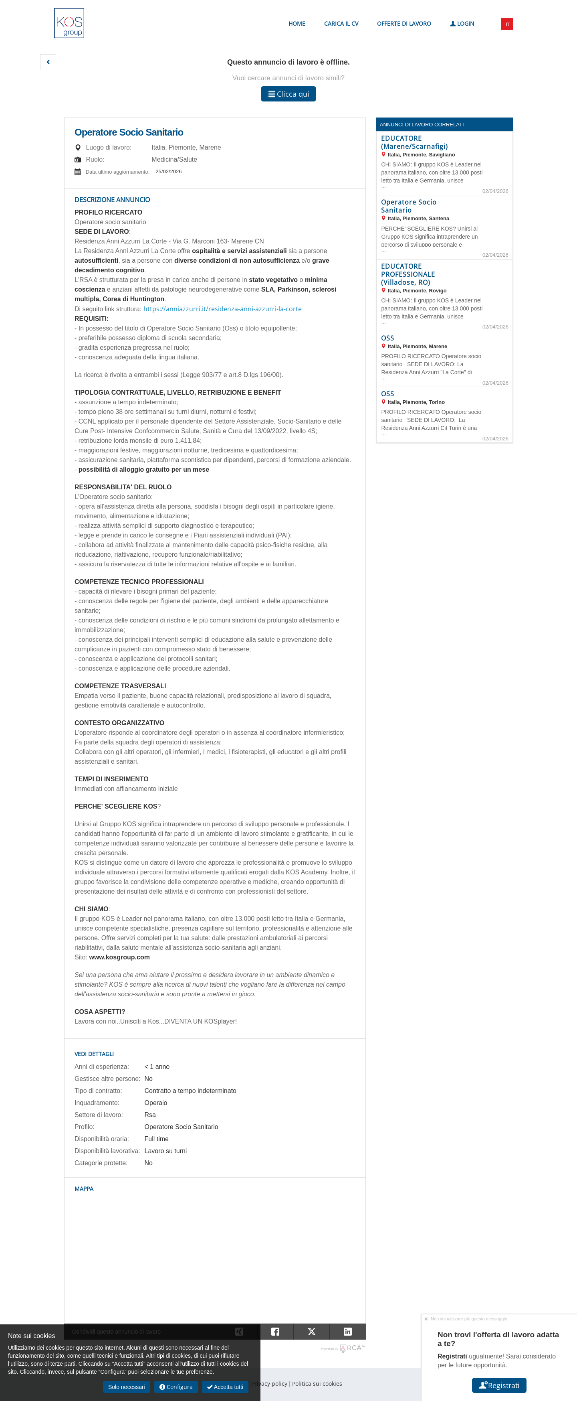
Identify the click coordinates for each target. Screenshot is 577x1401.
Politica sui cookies (317, 1383)
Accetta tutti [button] (225, 1387)
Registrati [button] (499, 1385)
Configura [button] (176, 1387)
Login (462, 23)
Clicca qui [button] (288, 94)
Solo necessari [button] (126, 1387)
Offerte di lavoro (404, 23)
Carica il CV (341, 23)
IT (507, 24)
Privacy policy (269, 1383)
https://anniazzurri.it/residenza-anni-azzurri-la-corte (222, 308)
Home (296, 23)
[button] (48, 62)
